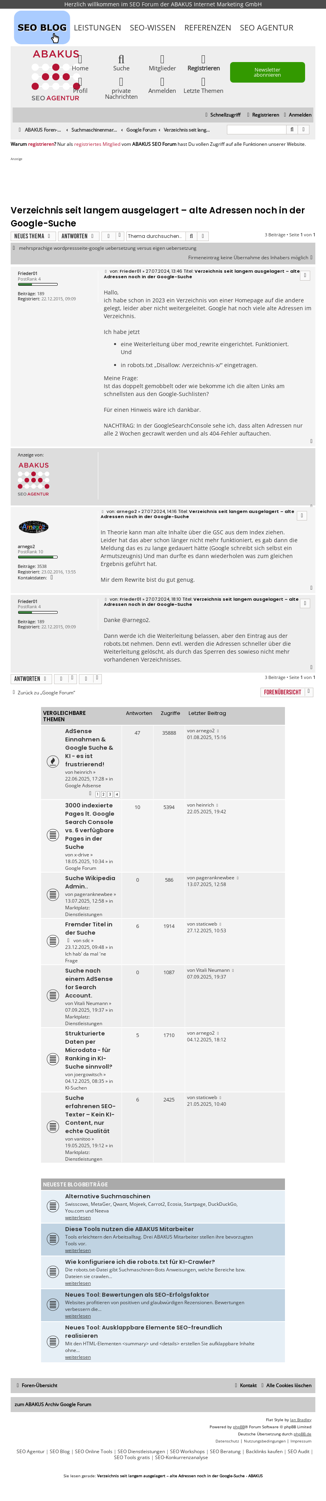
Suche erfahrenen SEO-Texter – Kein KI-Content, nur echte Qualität (90, 1114)
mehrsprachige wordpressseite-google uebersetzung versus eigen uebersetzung (108, 248)
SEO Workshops (187, 1451)
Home (80, 62)
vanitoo (82, 1138)
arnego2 (26, 546)
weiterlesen (78, 1217)
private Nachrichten (121, 88)
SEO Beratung (225, 1451)
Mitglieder (162, 62)
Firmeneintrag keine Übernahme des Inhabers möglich (251, 258)
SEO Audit (298, 1451)
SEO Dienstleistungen (141, 1451)
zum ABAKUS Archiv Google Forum (53, 1404)
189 (40, 293)
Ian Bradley (300, 1419)
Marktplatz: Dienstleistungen (83, 911)
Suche (121, 62)
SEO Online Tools (93, 1451)
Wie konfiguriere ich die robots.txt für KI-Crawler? (140, 1262)
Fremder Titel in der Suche (88, 928)
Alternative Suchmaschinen (107, 1196)
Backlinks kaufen (264, 1451)
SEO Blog (60, 1451)
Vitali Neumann (91, 1003)
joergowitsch (88, 1074)
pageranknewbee (93, 894)
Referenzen (207, 27)
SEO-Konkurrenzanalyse (181, 1457)
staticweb (206, 923)
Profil (80, 85)
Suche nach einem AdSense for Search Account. (89, 983)
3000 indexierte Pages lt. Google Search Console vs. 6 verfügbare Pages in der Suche (89, 826)
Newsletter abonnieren (267, 72)
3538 (42, 566)
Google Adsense (83, 785)
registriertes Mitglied (97, 144)
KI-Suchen (76, 1087)
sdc (86, 940)
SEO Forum (144, 4)
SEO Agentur (266, 27)
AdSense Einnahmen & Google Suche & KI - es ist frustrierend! (89, 747)
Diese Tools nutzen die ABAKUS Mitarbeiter (129, 1229)
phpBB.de (302, 1434)
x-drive (81, 854)
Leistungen (97, 27)
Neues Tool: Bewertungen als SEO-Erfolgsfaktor (137, 1295)
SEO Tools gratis (132, 1457)
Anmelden (162, 85)
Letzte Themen (203, 85)
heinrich (83, 772)
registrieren (41, 144)
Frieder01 (27, 273)
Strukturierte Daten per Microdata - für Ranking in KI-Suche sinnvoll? (88, 1050)
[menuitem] (296, 115)
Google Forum (80, 868)
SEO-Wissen (153, 27)
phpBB (239, 1426)
